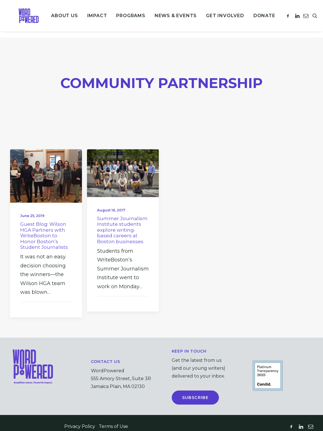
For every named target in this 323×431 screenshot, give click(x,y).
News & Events (171, 18)
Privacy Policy (79, 419)
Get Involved (221, 18)
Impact (93, 18)
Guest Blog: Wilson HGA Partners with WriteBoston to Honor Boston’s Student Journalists (44, 228)
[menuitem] (60, 19)
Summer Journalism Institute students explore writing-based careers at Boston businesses (122, 223)
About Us (60, 18)
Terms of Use (113, 419)
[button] (284, 19)
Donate (260, 18)
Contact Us (105, 354)
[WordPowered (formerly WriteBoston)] (25, 19)
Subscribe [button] (195, 390)
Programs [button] (126, 18)
